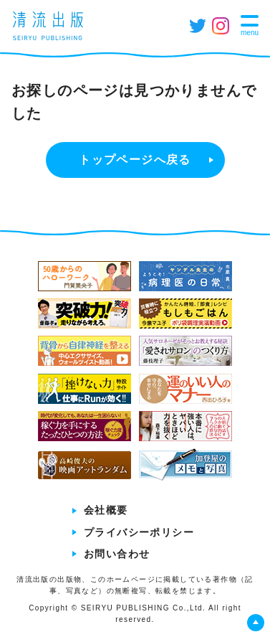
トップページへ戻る (135, 160)
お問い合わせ (117, 554)
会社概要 (106, 510)
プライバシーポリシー (139, 532)
